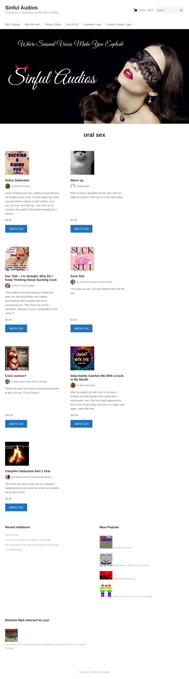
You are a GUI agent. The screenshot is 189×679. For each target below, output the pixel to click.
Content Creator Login (118, 24)
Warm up (76, 180)
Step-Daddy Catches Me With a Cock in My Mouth (97, 377)
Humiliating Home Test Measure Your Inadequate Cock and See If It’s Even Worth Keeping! (45, 646)
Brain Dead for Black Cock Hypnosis (131, 565)
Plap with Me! (11, 535)
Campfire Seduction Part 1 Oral (27, 471)
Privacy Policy (53, 24)
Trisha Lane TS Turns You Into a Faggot (132, 596)
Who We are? (32, 24)
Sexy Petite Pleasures (124, 578)
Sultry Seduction (17, 180)
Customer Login (92, 24)
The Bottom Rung (14, 549)
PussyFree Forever (122, 547)
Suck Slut (77, 276)
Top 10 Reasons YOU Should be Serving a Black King (31, 545)
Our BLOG (72, 24)
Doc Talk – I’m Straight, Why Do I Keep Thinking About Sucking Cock (31, 278)
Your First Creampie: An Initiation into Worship (28, 540)
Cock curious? (15, 376)
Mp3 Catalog (12, 24)
